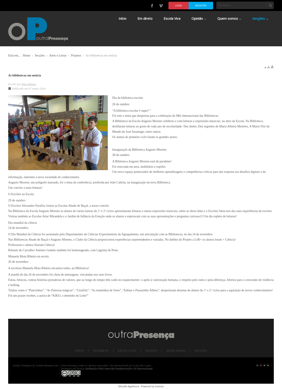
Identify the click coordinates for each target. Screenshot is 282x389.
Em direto (100, 350)
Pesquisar (270, 5)
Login (178, 5)
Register (201, 5)
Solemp (159, 386)
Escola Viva (127, 350)
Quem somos (175, 350)
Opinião (151, 350)
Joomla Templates (22, 365)
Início (79, 350)
